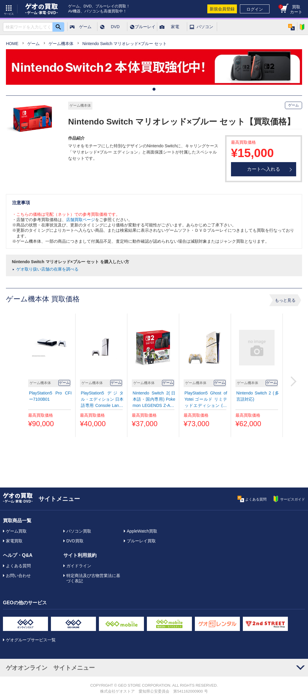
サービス (9, 9)
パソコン (205, 26)
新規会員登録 (222, 9)
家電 (175, 26)
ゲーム (85, 26)
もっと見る (285, 300)
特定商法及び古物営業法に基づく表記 (93, 578)
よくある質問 (18, 565)
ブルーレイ (145, 26)
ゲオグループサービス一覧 (31, 639)
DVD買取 (75, 540)
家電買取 (14, 540)
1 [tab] (154, 89)
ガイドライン (78, 565)
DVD (115, 26)
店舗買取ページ (80, 219)
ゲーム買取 (16, 531)
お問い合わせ (18, 575)
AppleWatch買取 (142, 531)
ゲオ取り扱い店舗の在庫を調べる (47, 269)
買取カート (290, 9)
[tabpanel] (154, 67)
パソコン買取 (78, 531)
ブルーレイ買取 (141, 540)
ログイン (254, 9)
